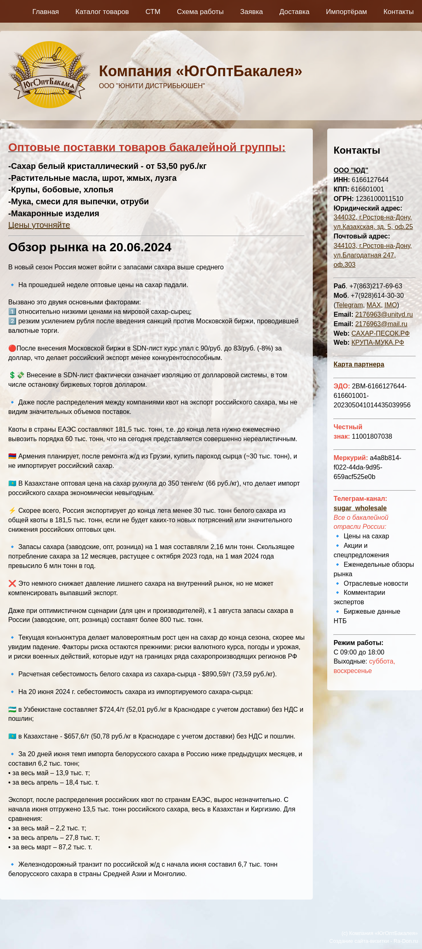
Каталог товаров (102, 12)
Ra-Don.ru (406, 941)
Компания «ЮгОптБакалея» (200, 71)
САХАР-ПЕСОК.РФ (381, 333)
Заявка (251, 12)
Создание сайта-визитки (359, 941)
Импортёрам (346, 12)
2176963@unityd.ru (384, 314)
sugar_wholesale (360, 508)
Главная (45, 12)
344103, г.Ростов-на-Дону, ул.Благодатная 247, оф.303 (372, 255)
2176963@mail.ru (381, 323)
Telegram (349, 305)
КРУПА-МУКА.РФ (378, 342)
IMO (390, 305)
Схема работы (200, 12)
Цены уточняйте (39, 224)
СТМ (152, 12)
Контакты (399, 12)
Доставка (294, 12)
